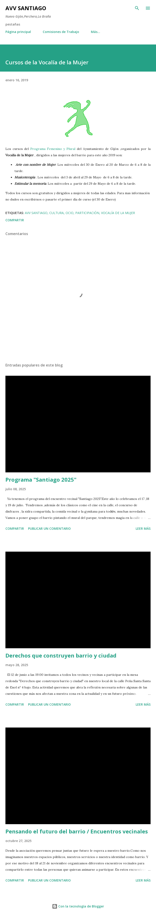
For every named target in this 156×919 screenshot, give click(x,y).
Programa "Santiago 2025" (40, 479)
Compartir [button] (14, 220)
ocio (69, 213)
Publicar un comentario (49, 528)
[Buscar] (137, 8)
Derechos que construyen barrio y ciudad (60, 655)
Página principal (18, 32)
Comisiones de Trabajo (61, 32)
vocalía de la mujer (118, 213)
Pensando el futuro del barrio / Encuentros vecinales (76, 831)
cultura (56, 213)
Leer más (143, 528)
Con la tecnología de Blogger (78, 906)
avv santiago (36, 213)
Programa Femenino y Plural (52, 149)
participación (87, 213)
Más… (95, 32)
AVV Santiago (25, 8)
